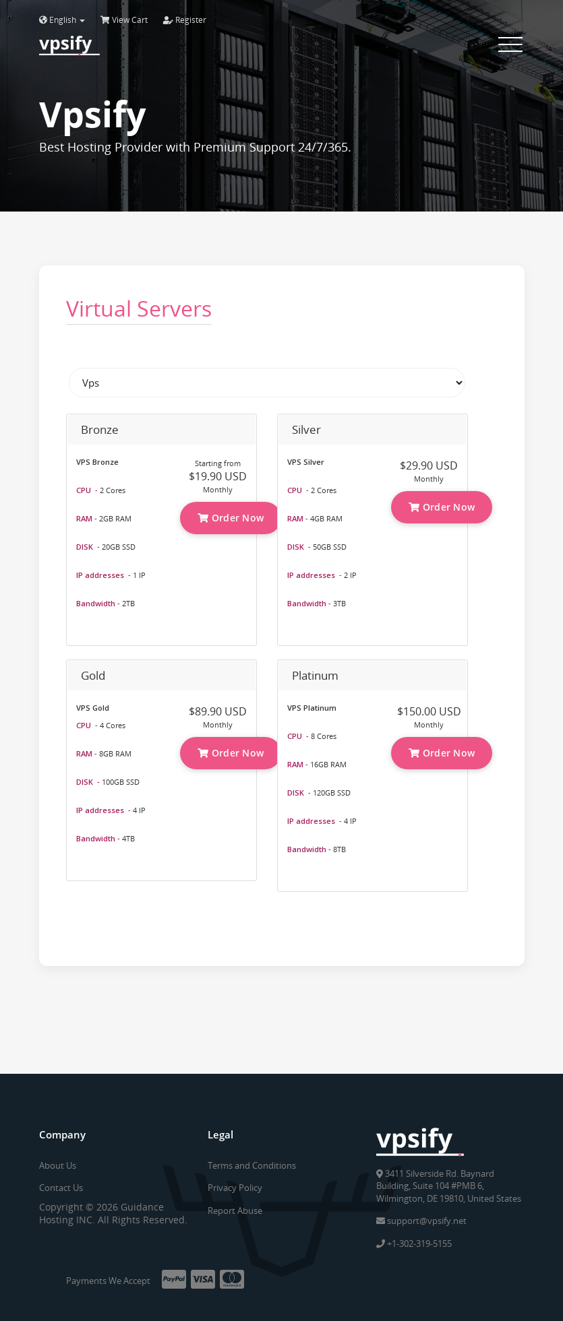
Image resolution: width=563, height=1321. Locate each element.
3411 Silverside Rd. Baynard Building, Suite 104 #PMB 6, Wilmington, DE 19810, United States (448, 1185)
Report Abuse (235, 1210)
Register (184, 20)
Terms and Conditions (252, 1165)
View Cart (124, 20)
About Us (57, 1165)
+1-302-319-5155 (414, 1243)
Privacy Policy (235, 1188)
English (62, 20)
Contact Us (61, 1188)
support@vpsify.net (421, 1221)
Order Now (231, 517)
